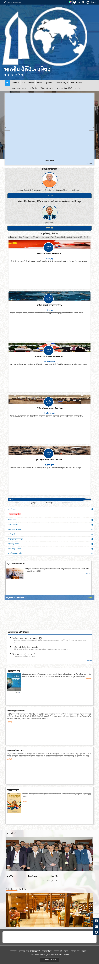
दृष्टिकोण (17, 503)
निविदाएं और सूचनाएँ (46, 88)
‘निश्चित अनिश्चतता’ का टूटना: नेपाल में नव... (49, 408)
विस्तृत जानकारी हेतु (15, 514)
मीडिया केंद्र (33, 88)
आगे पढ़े (89, 163)
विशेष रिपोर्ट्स (49, 503)
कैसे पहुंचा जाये (75, 951)
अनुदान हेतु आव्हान (50, 544)
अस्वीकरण (13, 951)
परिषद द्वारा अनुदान (62, 82)
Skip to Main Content (12, 2)
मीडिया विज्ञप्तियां (50, 525)
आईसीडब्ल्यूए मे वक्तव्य (50, 529)
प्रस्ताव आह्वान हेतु (76, 82)
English (93, 2)
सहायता (66, 951)
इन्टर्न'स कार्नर (50, 534)
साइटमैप (84, 951)
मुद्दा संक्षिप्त (33, 503)
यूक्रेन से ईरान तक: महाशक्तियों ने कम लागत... (49, 460)
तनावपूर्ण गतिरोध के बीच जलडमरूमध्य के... (49, 253)
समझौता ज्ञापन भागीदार (19, 88)
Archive (91, 597)
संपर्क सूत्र (78, 88)
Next (93, 127)
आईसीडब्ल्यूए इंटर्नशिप (50, 549)
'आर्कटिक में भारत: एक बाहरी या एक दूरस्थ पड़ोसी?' (27, 638)
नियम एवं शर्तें (58, 951)
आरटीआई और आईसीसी (64, 88)
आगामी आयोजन (50, 509)
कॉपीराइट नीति (35, 951)
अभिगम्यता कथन (24, 951)
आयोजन (31, 82)
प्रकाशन (39, 82)
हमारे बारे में (15, 82)
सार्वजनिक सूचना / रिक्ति (50, 553)
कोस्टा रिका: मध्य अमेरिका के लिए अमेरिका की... (49, 357)
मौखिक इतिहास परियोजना (50, 539)
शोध (23, 82)
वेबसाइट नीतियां (47, 951)
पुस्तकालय (49, 82)
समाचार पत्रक (50, 520)
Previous (6, 127)
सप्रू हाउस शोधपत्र (66, 503)
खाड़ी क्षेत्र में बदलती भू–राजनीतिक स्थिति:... (49, 305)
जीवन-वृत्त (49, 196)
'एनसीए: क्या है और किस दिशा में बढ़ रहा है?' (25, 647)
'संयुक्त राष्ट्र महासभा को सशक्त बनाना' (23, 654)
